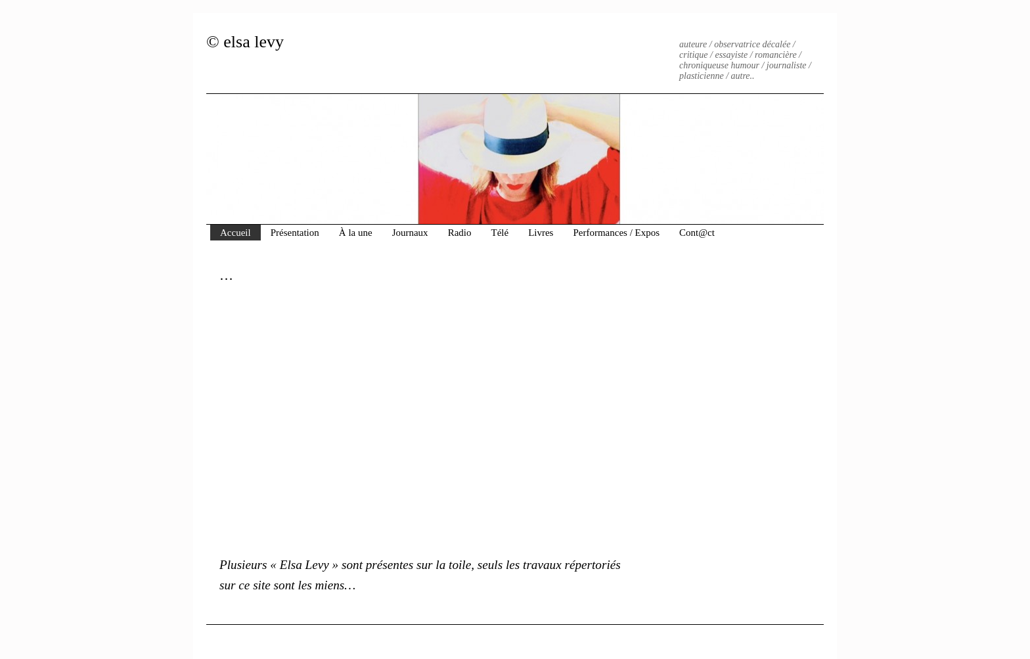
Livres (540, 232)
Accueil (235, 232)
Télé (499, 232)
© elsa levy (245, 41)
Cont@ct (697, 232)
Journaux (410, 232)
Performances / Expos (616, 232)
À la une (355, 232)
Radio (460, 232)
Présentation (295, 232)
